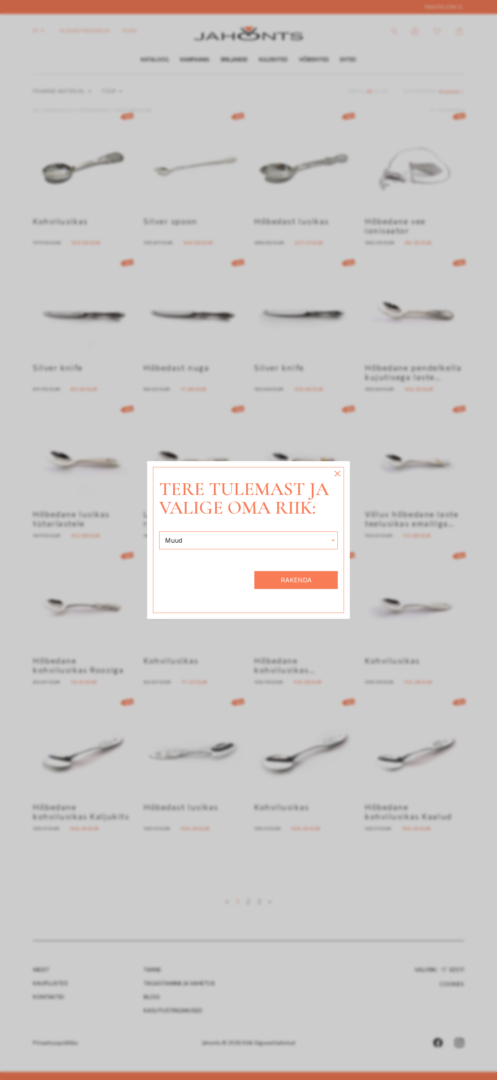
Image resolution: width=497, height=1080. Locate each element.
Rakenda (296, 580)
